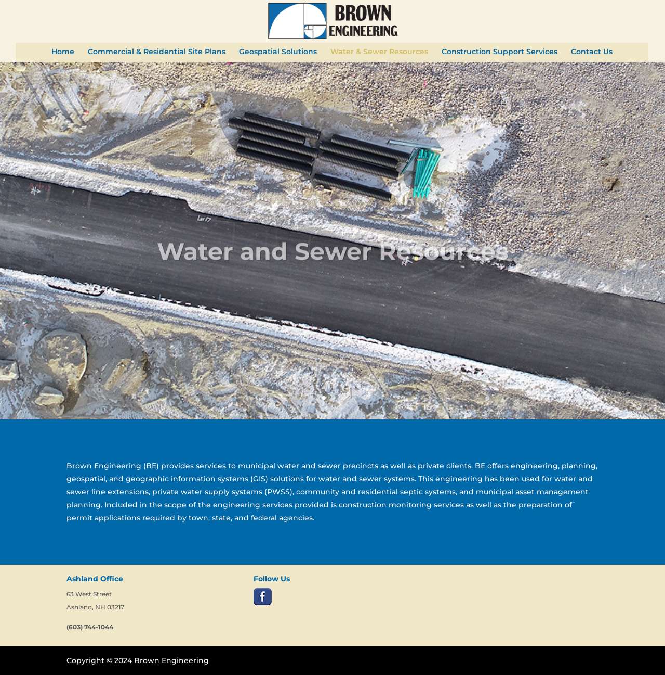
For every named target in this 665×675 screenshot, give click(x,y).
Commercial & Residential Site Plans (156, 52)
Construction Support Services (499, 52)
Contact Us (592, 52)
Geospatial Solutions (278, 52)
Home (62, 52)
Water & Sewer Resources (379, 52)
